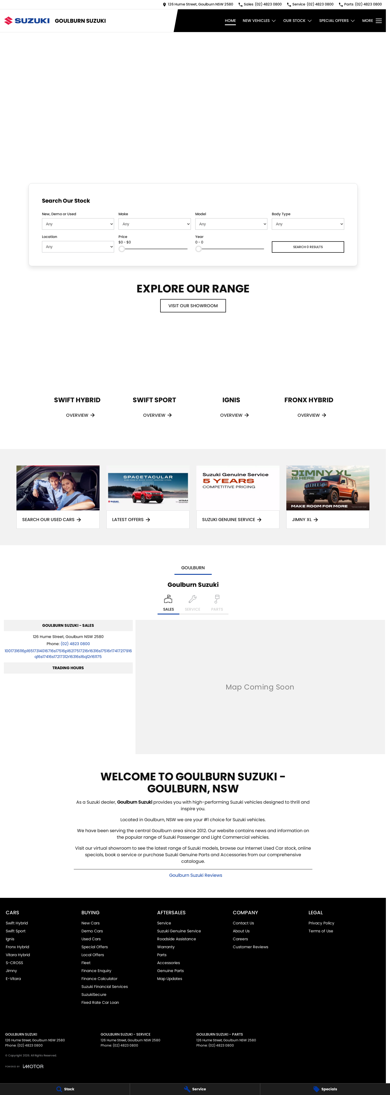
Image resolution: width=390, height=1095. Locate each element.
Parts (161, 955)
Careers (240, 939)
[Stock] (65, 1089)
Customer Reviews (250, 947)
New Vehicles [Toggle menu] (259, 21)
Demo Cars (92, 931)
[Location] (168, 604)
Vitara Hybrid (18, 955)
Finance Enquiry (96, 970)
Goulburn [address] (193, 568)
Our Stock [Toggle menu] (297, 21)
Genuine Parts (170, 970)
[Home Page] (26, 20)
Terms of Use (321, 931)
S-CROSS (14, 962)
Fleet (86, 962)
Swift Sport (16, 931)
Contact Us (243, 923)
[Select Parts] (217, 604)
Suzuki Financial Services (104, 986)
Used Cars (91, 939)
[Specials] (325, 1089)
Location (49, 236)
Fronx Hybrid (17, 947)
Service (164, 923)
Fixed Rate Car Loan (100, 1002)
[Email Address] (68, 653)
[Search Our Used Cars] (58, 497)
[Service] (195, 1089)
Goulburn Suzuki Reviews (195, 875)
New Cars (90, 923)
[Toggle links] (24, 1066)
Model (200, 214)
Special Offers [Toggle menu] (337, 21)
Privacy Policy (321, 923)
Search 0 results (308, 247)
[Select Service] (192, 604)
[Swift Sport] (154, 379)
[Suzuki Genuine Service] (237, 497)
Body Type (281, 214)
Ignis (10, 939)
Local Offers (92, 955)
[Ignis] (231, 379)
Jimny (11, 970)
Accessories (168, 962)
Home (230, 20)
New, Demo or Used (59, 214)
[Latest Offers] (148, 497)
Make (123, 214)
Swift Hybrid (17, 923)
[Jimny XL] (327, 497)
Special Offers (94, 947)
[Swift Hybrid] (77, 379)
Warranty (166, 947)
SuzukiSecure (93, 994)
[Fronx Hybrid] (308, 379)
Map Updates (169, 978)
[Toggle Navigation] (372, 20)
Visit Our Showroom (193, 306)
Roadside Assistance (176, 939)
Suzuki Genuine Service (179, 931)
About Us (241, 931)
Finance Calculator (99, 978)
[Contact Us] (198, 4)
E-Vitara (13, 978)
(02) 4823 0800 (75, 643)
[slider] (121, 249)
